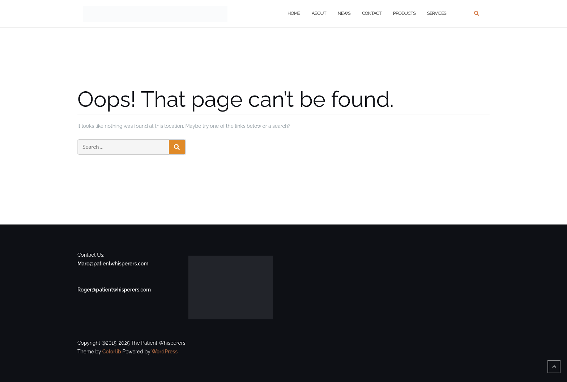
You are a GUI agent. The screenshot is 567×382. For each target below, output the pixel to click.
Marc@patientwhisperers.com (112, 263)
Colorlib (111, 351)
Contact (371, 13)
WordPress (165, 351)
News (344, 13)
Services (436, 13)
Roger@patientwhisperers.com (114, 290)
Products (404, 13)
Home (293, 13)
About (319, 13)
